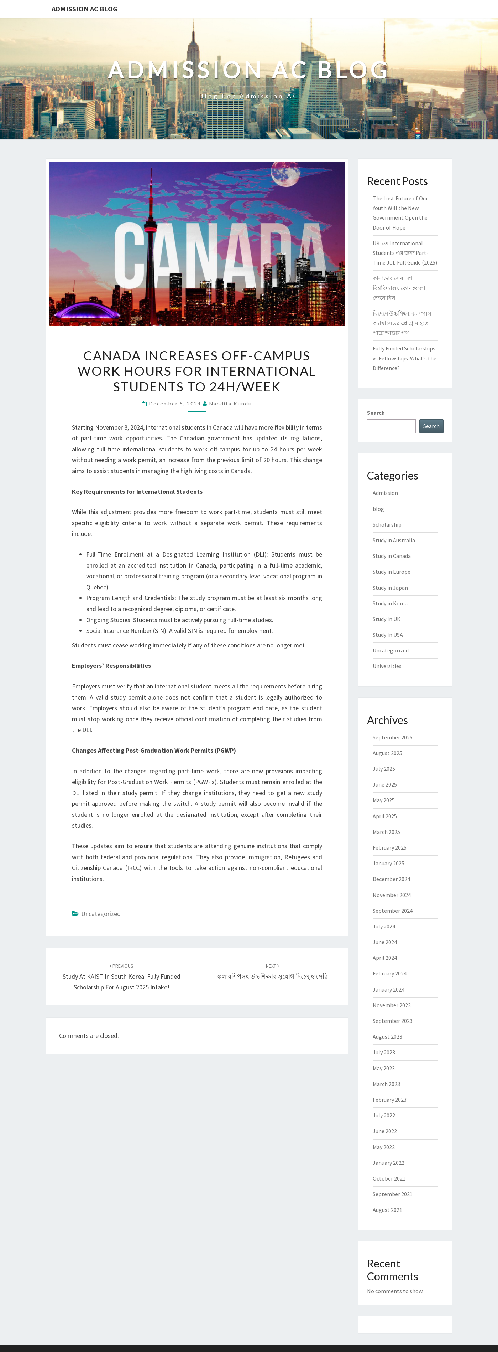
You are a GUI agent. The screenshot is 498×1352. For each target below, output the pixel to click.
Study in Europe (391, 571)
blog (378, 508)
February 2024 (390, 973)
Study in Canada (392, 555)
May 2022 (384, 1147)
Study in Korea (390, 603)
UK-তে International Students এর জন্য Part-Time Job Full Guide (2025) (405, 253)
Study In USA (388, 634)
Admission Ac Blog (84, 8)
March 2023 (386, 1083)
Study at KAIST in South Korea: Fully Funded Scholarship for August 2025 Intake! (121, 977)
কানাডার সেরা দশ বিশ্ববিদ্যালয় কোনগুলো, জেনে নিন (400, 288)
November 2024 (392, 894)
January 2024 (388, 989)
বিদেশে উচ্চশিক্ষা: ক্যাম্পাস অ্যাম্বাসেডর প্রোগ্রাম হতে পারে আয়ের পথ (402, 323)
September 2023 (393, 1020)
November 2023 (392, 1005)
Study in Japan (390, 587)
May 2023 (384, 1068)
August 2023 (387, 1036)
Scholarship (387, 524)
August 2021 (387, 1209)
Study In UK (386, 619)
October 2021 (389, 1178)
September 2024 (393, 910)
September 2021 (393, 1194)
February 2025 (390, 847)
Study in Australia (394, 540)
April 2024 (385, 957)
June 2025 (385, 784)
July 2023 (384, 1052)
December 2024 (391, 878)
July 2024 (384, 926)
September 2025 (393, 737)
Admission (385, 492)
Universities (387, 666)
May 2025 (384, 800)
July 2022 (384, 1115)
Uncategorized (101, 914)
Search (376, 412)
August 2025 (387, 753)
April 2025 (385, 816)
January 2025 (388, 863)
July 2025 (384, 768)
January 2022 (388, 1162)
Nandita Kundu (230, 403)
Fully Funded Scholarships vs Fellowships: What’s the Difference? (404, 358)
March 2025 (386, 831)
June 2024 (385, 942)
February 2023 (390, 1099)
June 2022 (385, 1131)
